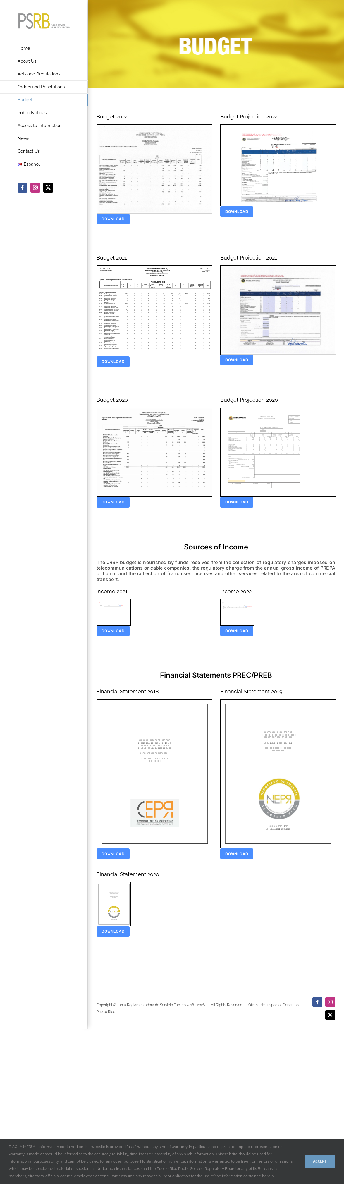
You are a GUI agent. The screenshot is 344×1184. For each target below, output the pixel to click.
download (113, 219)
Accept (320, 1161)
